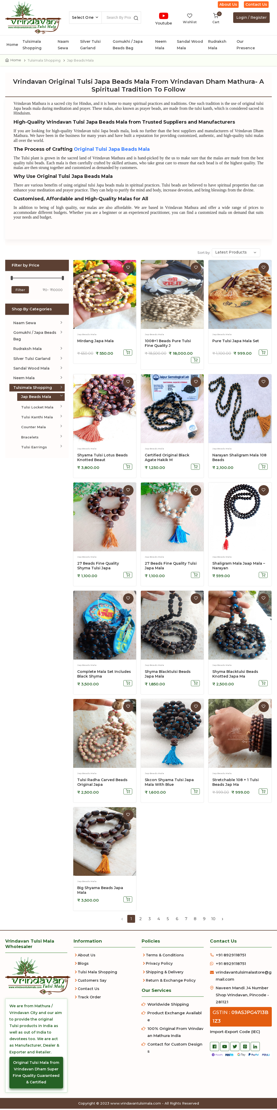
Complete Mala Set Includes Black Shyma (104, 675)
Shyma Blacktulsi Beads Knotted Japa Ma (235, 675)
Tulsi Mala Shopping (97, 973)
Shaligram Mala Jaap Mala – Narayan (238, 566)
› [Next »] (222, 920)
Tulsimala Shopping (31, 44)
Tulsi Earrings (34, 448)
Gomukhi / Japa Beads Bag (128, 44)
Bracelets (30, 438)
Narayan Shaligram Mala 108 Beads (239, 458)
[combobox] (85, 17)
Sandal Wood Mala (190, 44)
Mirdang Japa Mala (95, 342)
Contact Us (256, 4)
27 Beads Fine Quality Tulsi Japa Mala (171, 566)
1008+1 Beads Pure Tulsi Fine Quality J (168, 344)
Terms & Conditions (165, 956)
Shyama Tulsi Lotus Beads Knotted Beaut (102, 458)
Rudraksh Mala (217, 44)
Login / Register (251, 17)
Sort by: (203, 254)
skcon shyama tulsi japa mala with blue (169, 783)
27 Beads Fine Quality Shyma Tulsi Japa (98, 566)
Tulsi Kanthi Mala (37, 418)
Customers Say (92, 981)
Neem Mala (160, 44)
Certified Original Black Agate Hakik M (167, 458)
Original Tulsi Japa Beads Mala (114, 150)
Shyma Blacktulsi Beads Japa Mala (168, 675)
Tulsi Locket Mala (37, 408)
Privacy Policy (159, 964)
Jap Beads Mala (36, 398)
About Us (228, 4)
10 (213, 920)
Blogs (83, 964)
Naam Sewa (63, 44)
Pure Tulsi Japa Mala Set (235, 342)
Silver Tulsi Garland (90, 44)
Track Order (89, 998)
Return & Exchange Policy (171, 981)
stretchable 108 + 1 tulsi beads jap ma (235, 783)
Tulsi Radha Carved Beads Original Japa (102, 783)
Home (12, 44)
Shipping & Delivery (164, 973)
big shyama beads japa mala (100, 891)
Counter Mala (33, 428)
